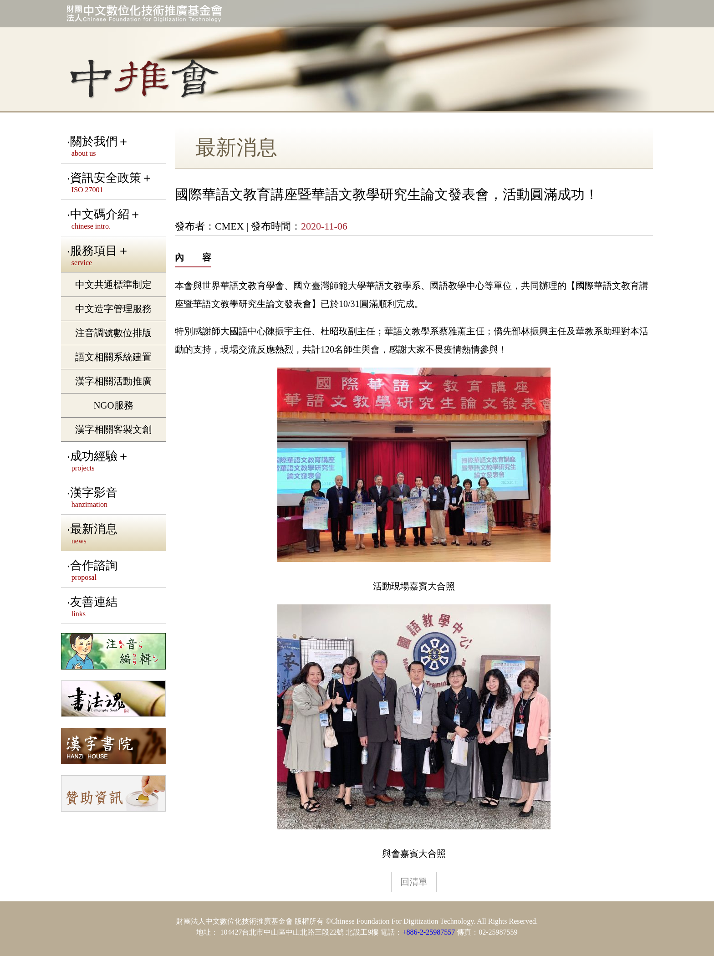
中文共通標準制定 (113, 284)
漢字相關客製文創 (113, 429)
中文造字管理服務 (113, 308)
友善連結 (116, 606)
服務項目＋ (116, 255)
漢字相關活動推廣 (113, 381)
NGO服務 (113, 405)
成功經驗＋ (116, 461)
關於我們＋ (116, 146)
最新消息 (116, 533)
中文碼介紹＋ (116, 219)
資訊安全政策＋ (116, 182)
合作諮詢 (116, 570)
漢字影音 (116, 497)
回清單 (414, 882)
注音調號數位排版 (113, 332)
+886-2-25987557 (428, 932)
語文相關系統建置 (113, 357)
